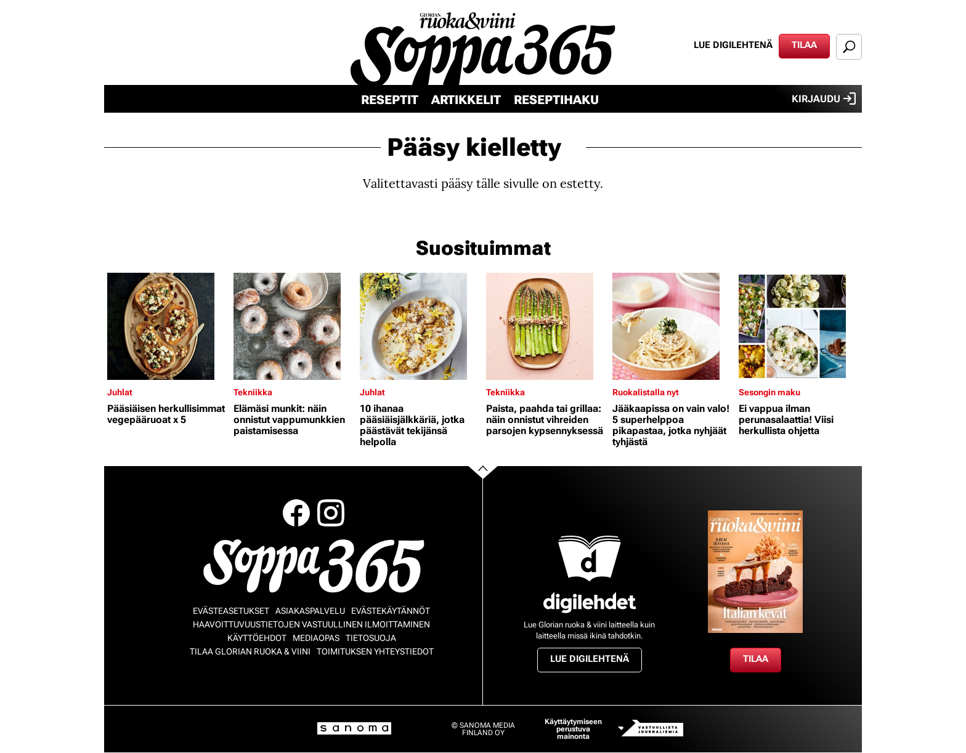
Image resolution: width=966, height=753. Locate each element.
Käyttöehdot (256, 638)
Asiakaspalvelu (310, 611)
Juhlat (119, 392)
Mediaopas (316, 638)
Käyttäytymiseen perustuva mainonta (573, 729)
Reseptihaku (556, 99)
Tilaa (804, 44)
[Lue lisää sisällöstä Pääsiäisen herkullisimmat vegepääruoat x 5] (167, 326)
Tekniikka (252, 392)
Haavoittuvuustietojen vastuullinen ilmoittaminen (311, 624)
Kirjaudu (824, 98)
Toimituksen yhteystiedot (375, 651)
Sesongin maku (769, 392)
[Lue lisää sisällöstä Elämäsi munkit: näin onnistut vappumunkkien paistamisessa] (293, 326)
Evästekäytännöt (390, 611)
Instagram (330, 512)
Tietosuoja (371, 638)
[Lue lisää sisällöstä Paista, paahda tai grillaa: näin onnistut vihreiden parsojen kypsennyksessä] (546, 326)
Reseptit (389, 99)
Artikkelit (466, 99)
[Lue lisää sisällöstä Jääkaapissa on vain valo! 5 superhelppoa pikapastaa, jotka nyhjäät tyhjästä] (672, 326)
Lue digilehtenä (733, 44)
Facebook (296, 512)
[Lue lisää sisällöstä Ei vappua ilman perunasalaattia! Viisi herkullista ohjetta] (799, 326)
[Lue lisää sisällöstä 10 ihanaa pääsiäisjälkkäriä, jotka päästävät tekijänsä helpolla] (420, 326)
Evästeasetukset (231, 611)
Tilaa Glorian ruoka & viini (250, 651)
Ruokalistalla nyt (645, 392)
